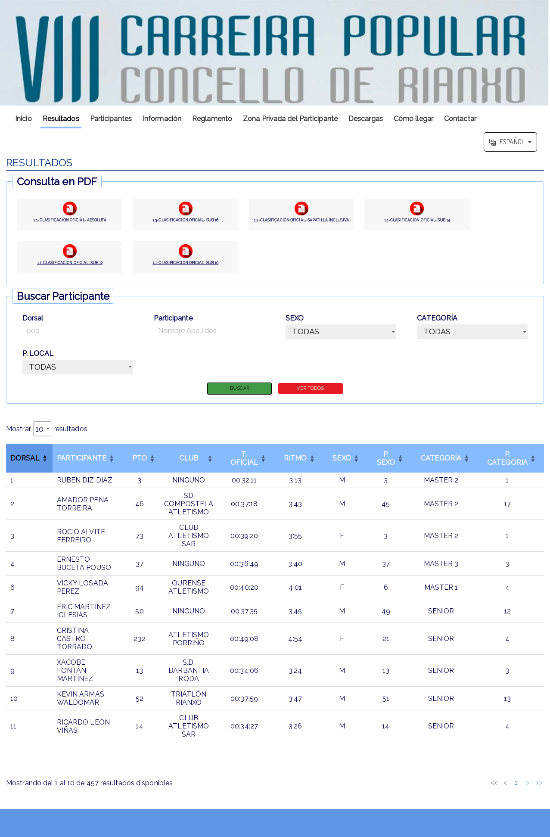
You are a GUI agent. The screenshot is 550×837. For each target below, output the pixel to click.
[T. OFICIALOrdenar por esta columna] (244, 464)
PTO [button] (139, 465)
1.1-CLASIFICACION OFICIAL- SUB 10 (186, 268)
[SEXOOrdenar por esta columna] (342, 464)
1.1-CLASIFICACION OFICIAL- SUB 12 (70, 268)
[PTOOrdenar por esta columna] (139, 464)
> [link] (527, 789)
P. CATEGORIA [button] (507, 464)
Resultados (61, 119)
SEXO (295, 323)
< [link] (432, 789)
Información (162, 119)
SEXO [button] (341, 465)
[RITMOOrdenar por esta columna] (295, 464)
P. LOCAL (37, 359)
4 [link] (477, 789)
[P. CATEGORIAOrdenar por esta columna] (507, 464)
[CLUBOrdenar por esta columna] (189, 464)
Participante (173, 323)
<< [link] (421, 789)
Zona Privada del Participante (290, 119)
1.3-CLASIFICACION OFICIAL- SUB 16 (185, 222)
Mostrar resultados (46, 434)
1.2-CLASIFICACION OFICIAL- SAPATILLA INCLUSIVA (301, 222)
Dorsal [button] (25, 465)
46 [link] (516, 789)
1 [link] (443, 789)
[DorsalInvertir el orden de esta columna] (29, 464)
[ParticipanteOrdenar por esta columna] (86, 464)
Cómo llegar (413, 119)
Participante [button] (81, 465)
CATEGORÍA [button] (441, 465)
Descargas (365, 119)
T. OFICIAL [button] (244, 464)
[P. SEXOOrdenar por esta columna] (386, 464)
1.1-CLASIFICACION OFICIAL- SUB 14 (417, 222)
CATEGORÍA (437, 323)
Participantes (111, 119)
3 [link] (466, 789)
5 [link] (488, 789)
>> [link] (538, 789)
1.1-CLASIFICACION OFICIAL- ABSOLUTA (70, 222)
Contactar (460, 119)
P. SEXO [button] (386, 464)
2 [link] (455, 789)
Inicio (23, 119)
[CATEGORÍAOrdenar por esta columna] (441, 464)
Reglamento (212, 119)
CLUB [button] (188, 465)
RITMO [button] (295, 465)
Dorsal (33, 323)
